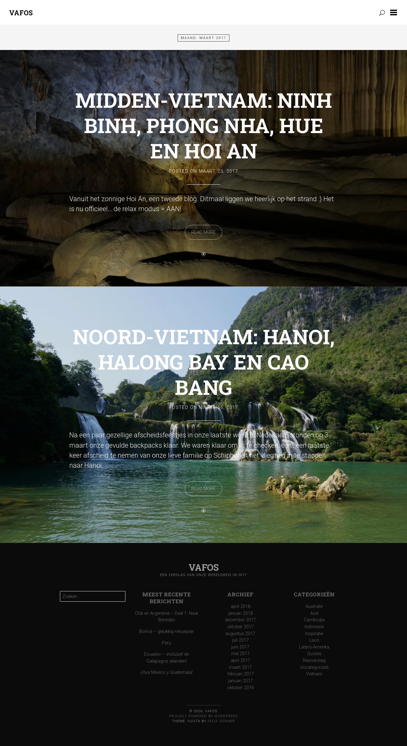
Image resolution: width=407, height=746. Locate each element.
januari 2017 (240, 681)
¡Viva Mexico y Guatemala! (166, 672)
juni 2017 (240, 647)
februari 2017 (240, 674)
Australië (314, 606)
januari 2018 (240, 613)
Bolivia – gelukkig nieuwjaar (166, 631)
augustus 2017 (240, 633)
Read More (203, 232)
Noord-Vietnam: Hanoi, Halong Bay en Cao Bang (204, 361)
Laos (314, 640)
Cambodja (314, 620)
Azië (314, 613)
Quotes (314, 653)
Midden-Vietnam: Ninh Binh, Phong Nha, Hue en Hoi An (203, 125)
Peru (166, 643)
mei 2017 (240, 653)
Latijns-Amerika (314, 647)
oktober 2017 (240, 626)
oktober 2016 (240, 687)
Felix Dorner (221, 721)
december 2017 (240, 620)
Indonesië (314, 626)
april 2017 (240, 660)
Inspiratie (314, 633)
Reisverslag (314, 660)
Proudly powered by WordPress (203, 716)
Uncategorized (314, 667)
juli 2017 (240, 640)
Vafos (21, 12)
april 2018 (240, 606)
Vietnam (314, 674)
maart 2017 (240, 667)
